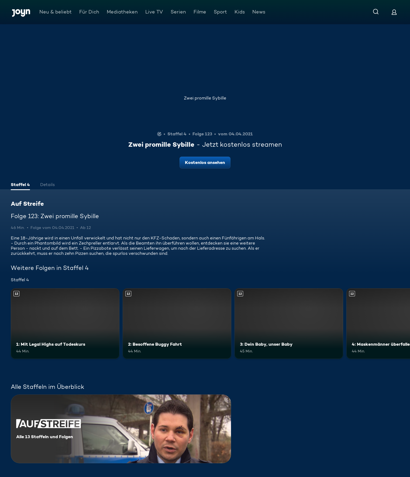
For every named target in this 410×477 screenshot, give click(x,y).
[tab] (20, 185)
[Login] (394, 12)
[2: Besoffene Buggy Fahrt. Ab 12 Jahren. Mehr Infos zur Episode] (177, 323)
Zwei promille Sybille (205, 98)
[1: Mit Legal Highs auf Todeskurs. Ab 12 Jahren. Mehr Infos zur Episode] (65, 323)
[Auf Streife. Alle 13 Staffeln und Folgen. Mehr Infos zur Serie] (121, 428)
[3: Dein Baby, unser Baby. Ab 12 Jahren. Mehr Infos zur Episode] (289, 323)
